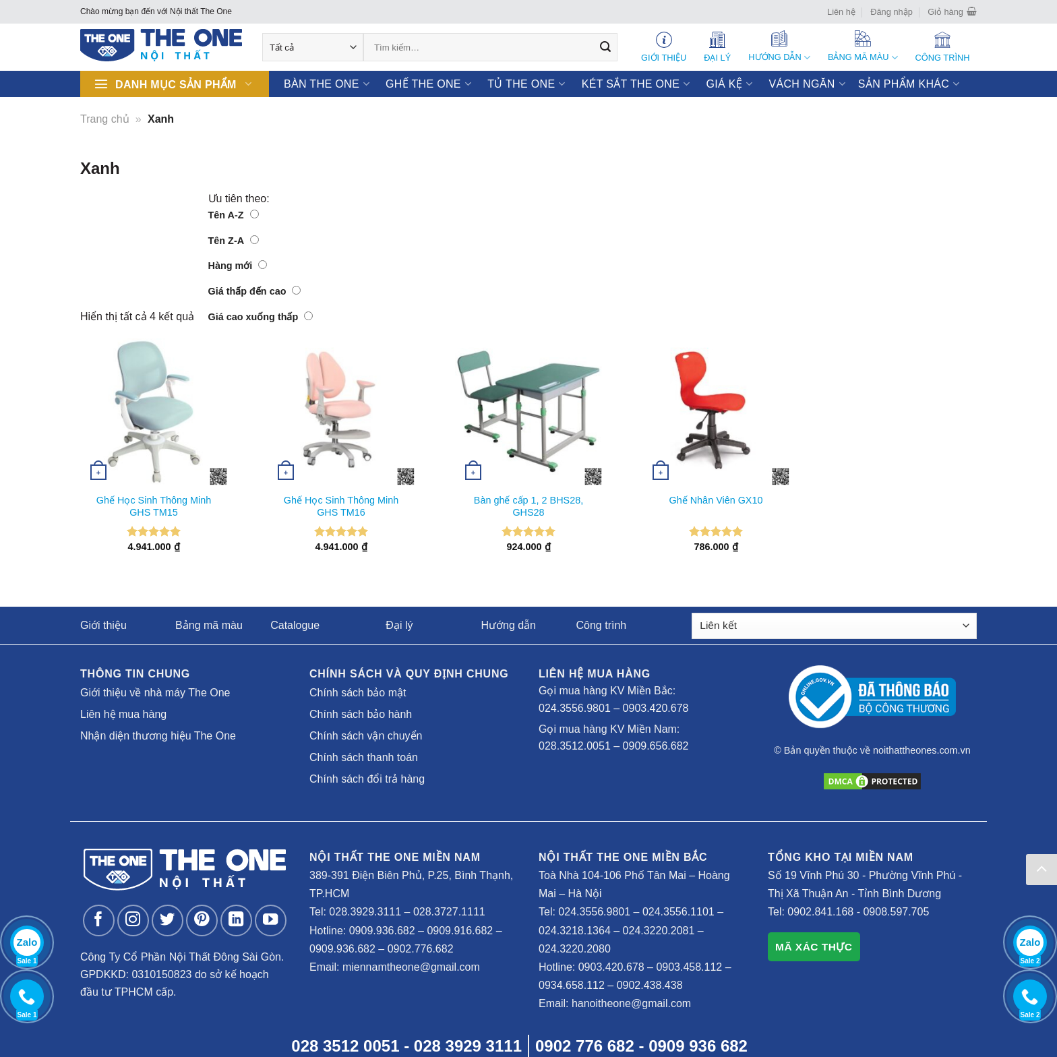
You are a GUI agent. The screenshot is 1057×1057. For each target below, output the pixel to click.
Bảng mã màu (209, 625)
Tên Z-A (233, 240)
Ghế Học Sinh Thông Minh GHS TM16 (341, 506)
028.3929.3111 (365, 911)
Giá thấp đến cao (254, 291)
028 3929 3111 (468, 1046)
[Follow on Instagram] (133, 920)
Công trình (601, 625)
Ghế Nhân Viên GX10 (716, 500)
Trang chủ (104, 119)
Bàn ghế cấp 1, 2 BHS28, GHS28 (528, 506)
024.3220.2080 (575, 949)
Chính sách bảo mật (357, 692)
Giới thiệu (103, 625)
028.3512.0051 (575, 746)
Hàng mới (238, 265)
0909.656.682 (656, 746)
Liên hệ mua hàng (123, 714)
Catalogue (295, 625)
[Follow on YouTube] (270, 920)
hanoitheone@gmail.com (631, 1003)
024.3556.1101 (678, 911)
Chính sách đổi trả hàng (367, 779)
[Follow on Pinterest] (202, 920)
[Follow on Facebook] (99, 920)
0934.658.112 (572, 985)
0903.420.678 (656, 708)
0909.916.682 (460, 930)
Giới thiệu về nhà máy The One (155, 692)
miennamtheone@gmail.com (411, 967)
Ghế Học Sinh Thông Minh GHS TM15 (153, 506)
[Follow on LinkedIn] (236, 920)
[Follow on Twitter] (167, 920)
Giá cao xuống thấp (260, 316)
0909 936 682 (698, 1046)
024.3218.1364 (575, 930)
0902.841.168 (820, 911)
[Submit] (605, 47)
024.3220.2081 (659, 930)
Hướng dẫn (508, 625)
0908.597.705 (896, 911)
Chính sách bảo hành (360, 714)
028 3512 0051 (345, 1046)
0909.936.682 (382, 930)
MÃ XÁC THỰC (814, 947)
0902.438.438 (650, 985)
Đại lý (399, 625)
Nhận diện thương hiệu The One (158, 736)
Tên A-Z (233, 215)
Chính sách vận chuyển (365, 736)
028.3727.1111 (449, 911)
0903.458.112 (689, 967)
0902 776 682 (584, 1046)
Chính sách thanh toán (363, 757)
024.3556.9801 (575, 708)
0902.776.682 (421, 949)
